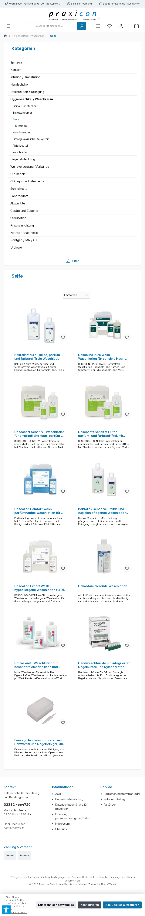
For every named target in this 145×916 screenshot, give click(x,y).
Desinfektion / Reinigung (27, 92)
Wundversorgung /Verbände (29, 166)
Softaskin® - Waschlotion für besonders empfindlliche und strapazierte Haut (36, 665)
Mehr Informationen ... (16, 912)
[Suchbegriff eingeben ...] (49, 26)
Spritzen (16, 62)
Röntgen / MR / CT (23, 240)
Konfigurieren (90, 904)
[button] (6, 909)
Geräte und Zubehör (24, 211)
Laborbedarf (19, 196)
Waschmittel (20, 152)
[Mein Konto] (121, 26)
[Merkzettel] (109, 26)
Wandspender (21, 132)
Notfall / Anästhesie (24, 233)
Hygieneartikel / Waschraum (31, 99)
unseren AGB (72, 880)
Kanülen (15, 70)
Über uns (61, 829)
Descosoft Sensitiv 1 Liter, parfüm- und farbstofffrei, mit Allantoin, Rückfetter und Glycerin (103, 434)
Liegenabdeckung (22, 159)
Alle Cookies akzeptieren (122, 904)
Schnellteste (18, 189)
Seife (16, 119)
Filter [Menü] (72, 260)
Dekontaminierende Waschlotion (102, 586)
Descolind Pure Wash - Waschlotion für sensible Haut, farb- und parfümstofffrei (101, 357)
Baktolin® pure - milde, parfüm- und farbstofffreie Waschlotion (37, 356)
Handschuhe (19, 84)
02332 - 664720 (17, 805)
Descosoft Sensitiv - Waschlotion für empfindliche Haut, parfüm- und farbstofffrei (39, 434)
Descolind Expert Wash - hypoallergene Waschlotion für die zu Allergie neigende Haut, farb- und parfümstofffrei (40, 588)
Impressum (62, 823)
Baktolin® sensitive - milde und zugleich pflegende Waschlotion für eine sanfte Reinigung (102, 511)
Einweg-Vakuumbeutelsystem (31, 139)
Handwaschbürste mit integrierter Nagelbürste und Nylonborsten (104, 665)
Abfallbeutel (20, 145)
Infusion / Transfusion (25, 77)
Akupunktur (18, 203)
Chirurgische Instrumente (27, 181)
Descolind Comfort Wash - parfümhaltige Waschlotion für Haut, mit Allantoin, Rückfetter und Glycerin (37, 511)
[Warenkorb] (136, 26)
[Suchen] (81, 26)
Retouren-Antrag (114, 799)
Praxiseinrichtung (22, 225)
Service (106, 787)
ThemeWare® (108, 884)
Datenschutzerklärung (69, 799)
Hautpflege (20, 125)
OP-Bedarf (17, 174)
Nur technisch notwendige (56, 904)
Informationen (62, 787)
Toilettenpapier (22, 112)
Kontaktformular (14, 828)
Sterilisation (18, 218)
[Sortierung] (76, 295)
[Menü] (8, 26)
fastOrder (110, 804)
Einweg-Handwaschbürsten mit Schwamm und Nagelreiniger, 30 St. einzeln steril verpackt (38, 742)
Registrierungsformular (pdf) (122, 793)
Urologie (16, 247)
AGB (58, 793)
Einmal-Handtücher (24, 106)
